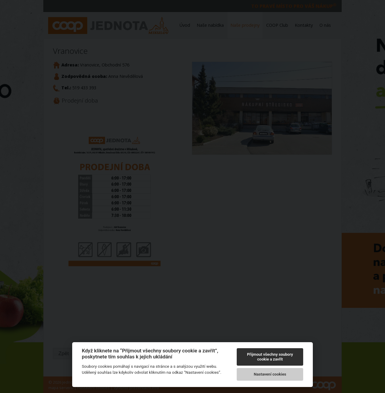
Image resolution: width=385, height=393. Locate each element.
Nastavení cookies (270, 374)
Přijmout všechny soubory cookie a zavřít (270, 356)
